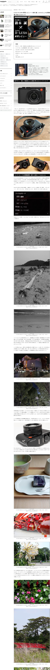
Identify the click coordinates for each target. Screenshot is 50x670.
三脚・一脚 (2, 85)
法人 (39, 1)
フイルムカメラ (2, 78)
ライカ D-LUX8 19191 (12, 4)
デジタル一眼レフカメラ (4, 73)
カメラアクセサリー (3, 87)
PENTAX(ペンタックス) (4, 65)
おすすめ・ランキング (3, 103)
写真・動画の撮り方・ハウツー (5, 105)
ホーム (1, 5)
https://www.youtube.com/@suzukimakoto (35, 74)
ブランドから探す (4, 93)
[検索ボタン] (18, 2)
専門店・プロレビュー (6, 5)
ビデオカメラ (2, 80)
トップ (1, 4)
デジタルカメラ (5, 4)
